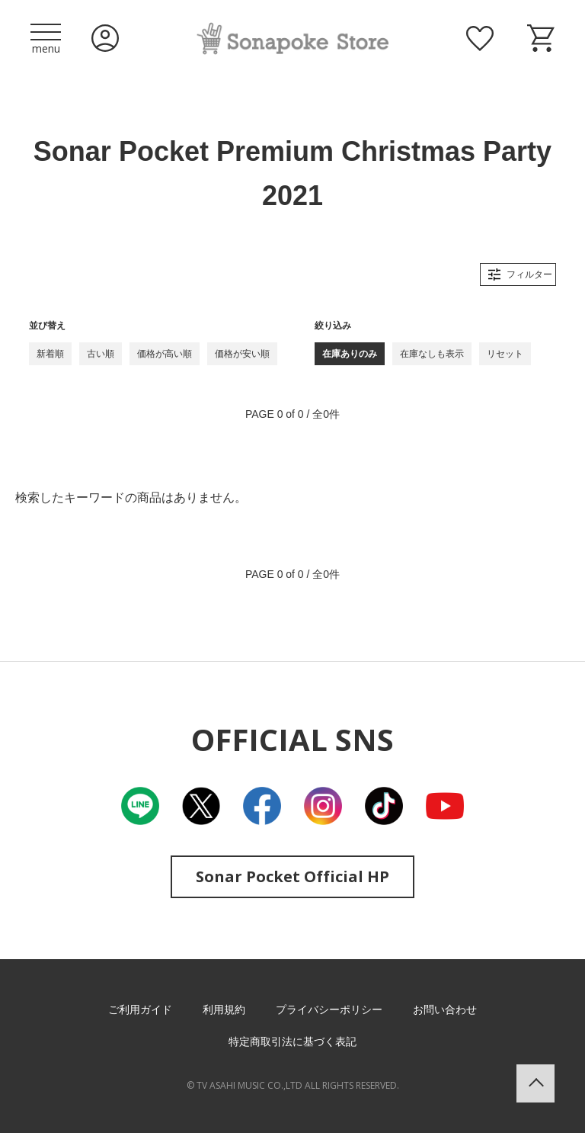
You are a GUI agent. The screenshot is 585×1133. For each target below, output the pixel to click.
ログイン (105, 38)
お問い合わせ (445, 1009)
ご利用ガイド (140, 1009)
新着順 (50, 353)
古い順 (100, 353)
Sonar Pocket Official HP (292, 876)
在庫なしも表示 (432, 353)
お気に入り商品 (480, 38)
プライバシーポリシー (329, 1009)
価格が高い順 (164, 353)
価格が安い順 (242, 353)
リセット (505, 353)
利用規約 (224, 1009)
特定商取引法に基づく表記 (292, 1041)
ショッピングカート (541, 38)
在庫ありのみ (349, 353)
